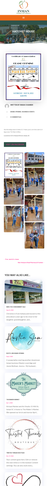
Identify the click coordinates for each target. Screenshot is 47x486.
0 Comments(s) (15, 117)
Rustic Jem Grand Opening (15, 353)
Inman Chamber (26, 105)
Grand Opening (15, 112)
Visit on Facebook (15, 144)
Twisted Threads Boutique (15, 453)
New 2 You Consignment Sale (15, 307)
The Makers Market (13, 399)
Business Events (28, 112)
